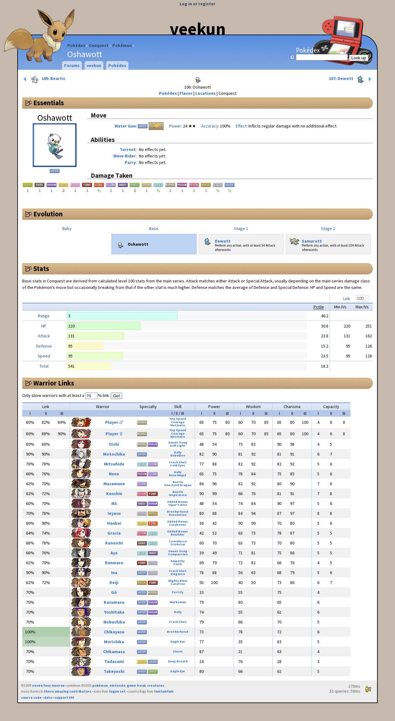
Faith (177, 564)
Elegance (178, 574)
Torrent (128, 149)
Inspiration (178, 495)
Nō (114, 503)
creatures (155, 685)
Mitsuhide (114, 464)
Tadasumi (114, 661)
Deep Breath (178, 661)
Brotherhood (177, 512)
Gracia (114, 533)
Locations (205, 93)
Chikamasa (114, 651)
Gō (114, 592)
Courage (178, 422)
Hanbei (114, 523)
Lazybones (177, 525)
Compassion (178, 554)
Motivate (177, 425)
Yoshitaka (114, 612)
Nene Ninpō (177, 475)
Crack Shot (178, 462)
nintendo (117, 685)
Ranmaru (114, 562)
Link (346, 298)
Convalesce (178, 541)
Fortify (177, 592)
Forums (72, 65)
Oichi (114, 444)
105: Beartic (44, 79)
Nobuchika (114, 622)
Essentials (48, 102)
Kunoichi (114, 543)
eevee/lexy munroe (48, 685)
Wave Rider (124, 156)
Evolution (48, 214)
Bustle (178, 482)
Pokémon (122, 45)
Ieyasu (114, 513)
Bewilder (178, 534)
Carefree (178, 584)
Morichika (114, 641)
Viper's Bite (177, 505)
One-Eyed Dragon (177, 485)
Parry (130, 162)
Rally (177, 452)
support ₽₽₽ (64, 697)
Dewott (216, 239)
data (48, 697)
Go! (116, 396)
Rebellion (177, 455)
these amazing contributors (67, 691)
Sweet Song (177, 442)
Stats (41, 268)
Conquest (99, 45)
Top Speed (177, 419)
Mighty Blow (177, 581)
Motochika (114, 454)
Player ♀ (114, 433)
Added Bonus (177, 502)
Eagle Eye (177, 642)
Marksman (178, 602)
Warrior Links (53, 383)
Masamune (114, 483)
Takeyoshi (114, 671)
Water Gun (125, 126)
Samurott (305, 239)
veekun (198, 29)
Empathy (178, 561)
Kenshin (114, 493)
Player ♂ (114, 422)
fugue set (117, 691)
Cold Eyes (177, 465)
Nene (114, 474)
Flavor (186, 93)
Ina (114, 572)
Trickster (177, 544)
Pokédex (76, 45)
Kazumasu (114, 602)
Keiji (114, 582)
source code (31, 697)
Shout (178, 651)
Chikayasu (114, 632)
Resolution (177, 515)
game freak (136, 685)
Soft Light (177, 446)
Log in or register (197, 3)
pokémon (100, 685)
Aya (114, 553)
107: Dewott (350, 79)
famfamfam (163, 691)
